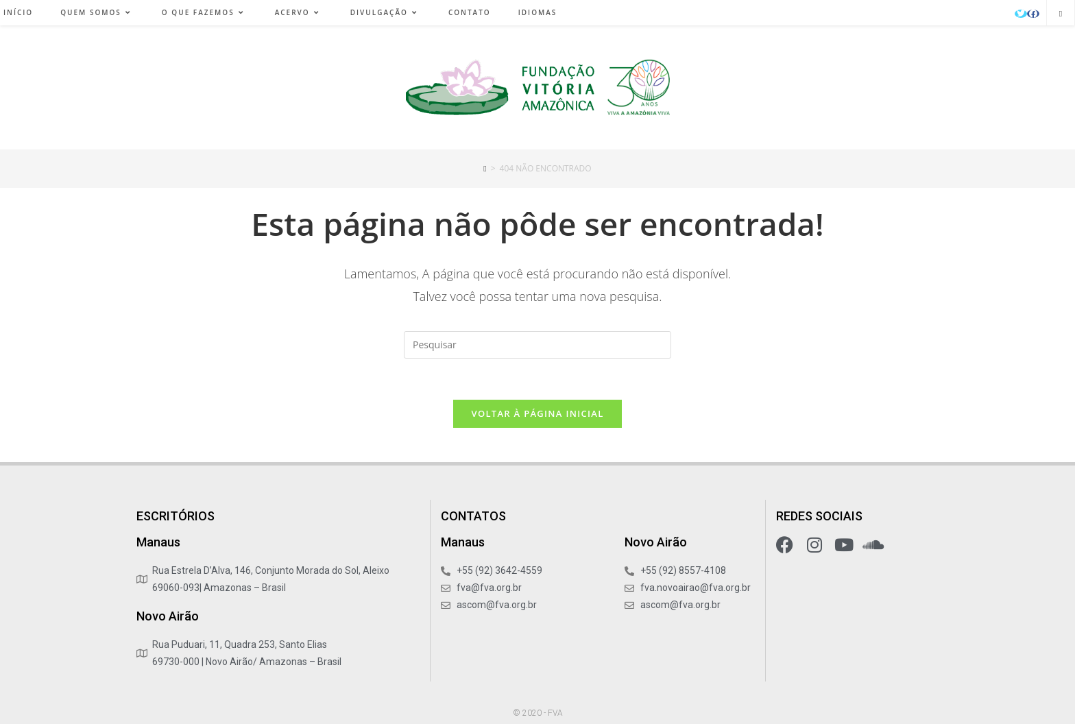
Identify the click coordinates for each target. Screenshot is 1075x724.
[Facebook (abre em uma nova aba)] (1033, 14)
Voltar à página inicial (537, 413)
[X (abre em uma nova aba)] (1021, 14)
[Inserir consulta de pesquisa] (537, 345)
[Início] (484, 168)
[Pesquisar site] (1060, 13)
